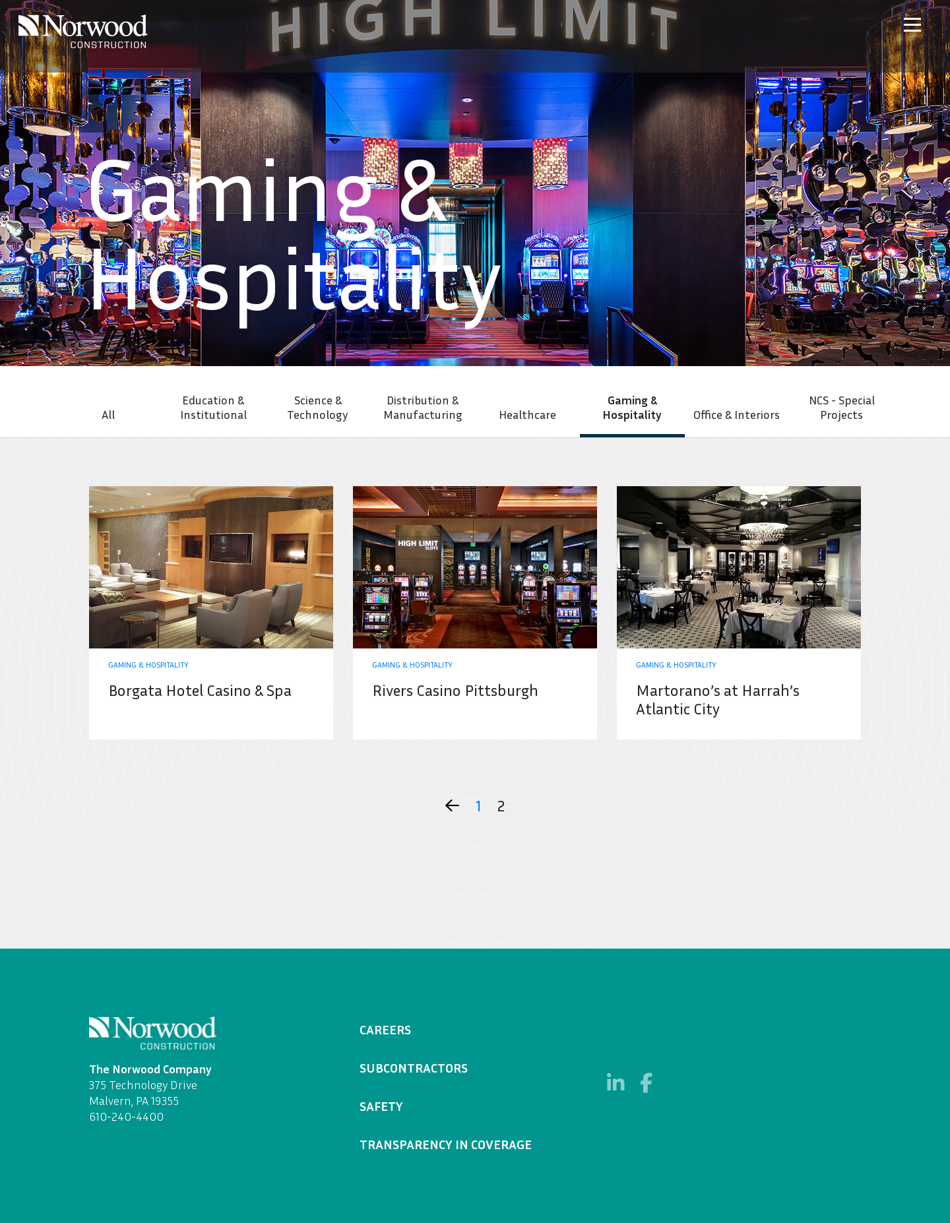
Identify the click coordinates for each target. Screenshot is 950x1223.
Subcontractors (414, 1067)
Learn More (211, 612)
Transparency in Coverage (446, 1144)
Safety (381, 1105)
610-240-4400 (126, 1116)
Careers (385, 1029)
